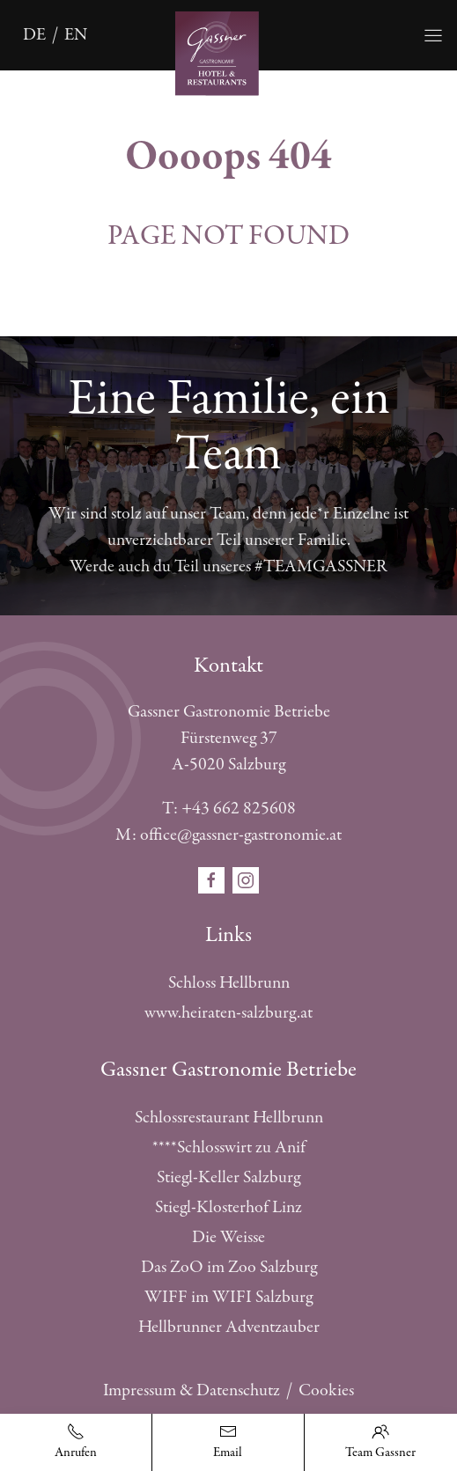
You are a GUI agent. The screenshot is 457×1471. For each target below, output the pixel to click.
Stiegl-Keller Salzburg (228, 1177)
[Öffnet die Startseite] (228, 51)
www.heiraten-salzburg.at (228, 1013)
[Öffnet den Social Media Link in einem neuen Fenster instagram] (245, 879)
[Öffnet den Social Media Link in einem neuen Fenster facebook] (213, 879)
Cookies (326, 1390)
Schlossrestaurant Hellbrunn (229, 1117)
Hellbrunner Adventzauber (229, 1327)
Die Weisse (228, 1237)
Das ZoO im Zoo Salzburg (229, 1267)
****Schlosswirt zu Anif (229, 1147)
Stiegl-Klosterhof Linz (228, 1207)
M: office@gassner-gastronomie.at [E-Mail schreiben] (228, 835)
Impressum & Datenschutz (191, 1390)
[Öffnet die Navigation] (433, 35)
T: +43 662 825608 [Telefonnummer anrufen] (229, 808)
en (75, 35)
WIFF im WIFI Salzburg (228, 1297)
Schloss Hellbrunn (229, 983)
